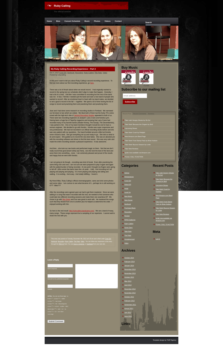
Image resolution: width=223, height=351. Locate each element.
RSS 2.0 (61, 244)
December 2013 (130, 269)
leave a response (79, 244)
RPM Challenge (129, 220)
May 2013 (127, 281)
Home (49, 21)
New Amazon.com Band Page (135, 136)
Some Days (128, 227)
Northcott (70, 73)
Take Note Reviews (131, 149)
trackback (90, 244)
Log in (158, 239)
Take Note (128, 231)
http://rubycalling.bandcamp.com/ (81, 211)
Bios (58, 21)
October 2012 (129, 297)
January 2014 (129, 265)
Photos (97, 21)
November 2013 (130, 273)
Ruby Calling (62, 5)
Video (105, 73)
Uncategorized (129, 239)
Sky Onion (66, 199)
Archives (151, 114)
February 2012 (129, 301)
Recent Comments (139, 114)
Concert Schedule (72, 21)
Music (87, 21)
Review (127, 216)
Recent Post (127, 114)
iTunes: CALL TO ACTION (134, 157)
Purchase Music (130, 208)
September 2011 (130, 305)
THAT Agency (171, 340)
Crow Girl (62, 73)
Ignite (126, 188)
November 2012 (130, 293)
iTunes (146, 78)
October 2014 (129, 258)
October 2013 (129, 277)
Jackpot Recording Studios (84, 115)
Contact (118, 21)
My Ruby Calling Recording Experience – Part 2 (73, 69)
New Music (128, 196)
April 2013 (128, 285)
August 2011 (128, 308)
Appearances (129, 177)
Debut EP (127, 184)
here (92, 83)
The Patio (98, 73)
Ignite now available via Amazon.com (137, 153)
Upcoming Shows (131, 128)
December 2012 (130, 289)
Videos (108, 21)
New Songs (128, 200)
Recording (79, 73)
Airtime (126, 173)
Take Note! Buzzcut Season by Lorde (138, 144)
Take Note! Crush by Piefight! (135, 132)
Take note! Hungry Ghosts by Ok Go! (137, 120)
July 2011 (127, 312)
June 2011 (128, 316)
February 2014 (129, 261)
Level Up (127, 192)
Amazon (128, 78)
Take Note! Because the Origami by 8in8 (139, 124)
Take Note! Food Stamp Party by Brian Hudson (141, 140)
